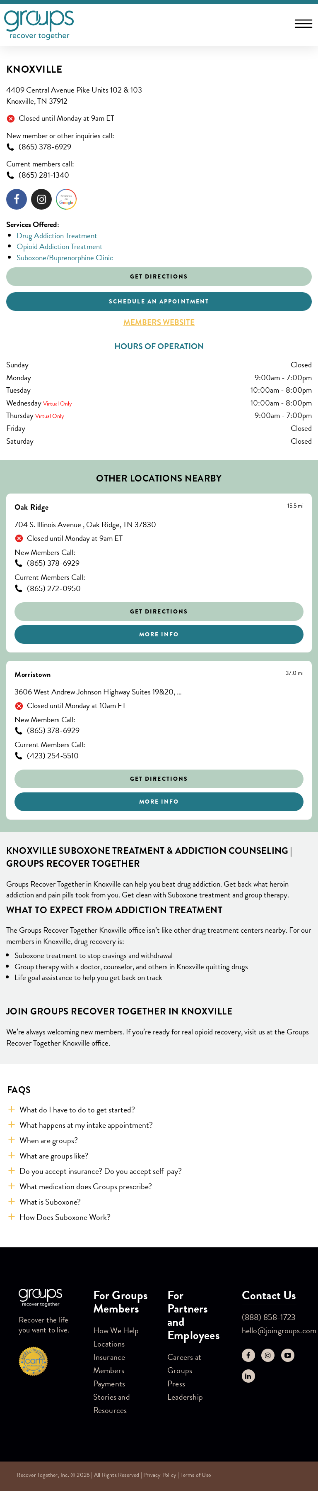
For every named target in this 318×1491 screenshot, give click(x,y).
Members (108, 1370)
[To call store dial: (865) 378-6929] (159, 147)
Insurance (109, 1357)
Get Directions (159, 611)
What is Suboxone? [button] (50, 1201)
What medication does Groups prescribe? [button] (85, 1186)
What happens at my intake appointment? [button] (86, 1124)
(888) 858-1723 (269, 1317)
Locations (109, 1343)
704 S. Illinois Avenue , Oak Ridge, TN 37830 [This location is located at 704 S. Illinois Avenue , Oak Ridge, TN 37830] (85, 524)
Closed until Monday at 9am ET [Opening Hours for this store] (66, 118)
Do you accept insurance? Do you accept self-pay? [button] (100, 1171)
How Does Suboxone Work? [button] (65, 1217)
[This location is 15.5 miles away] (295, 506)
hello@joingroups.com (279, 1330)
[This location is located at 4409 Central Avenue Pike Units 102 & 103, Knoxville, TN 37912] (159, 96)
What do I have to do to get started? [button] (77, 1109)
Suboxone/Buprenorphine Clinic (65, 258)
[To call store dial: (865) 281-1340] (159, 175)
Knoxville (34, 69)
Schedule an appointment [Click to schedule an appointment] (159, 301)
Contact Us (269, 1295)
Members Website (159, 322)
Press (176, 1383)
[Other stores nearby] (159, 657)
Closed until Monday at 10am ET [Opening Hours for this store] (76, 705)
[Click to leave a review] (66, 201)
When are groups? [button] (48, 1140)
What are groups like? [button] (53, 1155)
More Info (159, 634)
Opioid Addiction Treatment (60, 246)
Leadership (185, 1397)
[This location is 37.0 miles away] (295, 673)
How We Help (116, 1330)
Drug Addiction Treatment (57, 236)
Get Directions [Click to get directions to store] (159, 276)
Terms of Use (196, 1475)
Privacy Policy (159, 1475)
